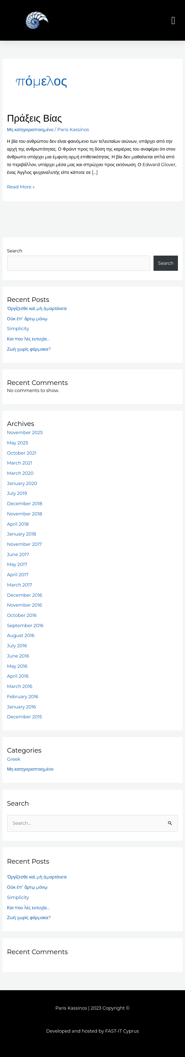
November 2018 (24, 513)
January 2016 (21, 706)
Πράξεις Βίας (34, 118)
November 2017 (24, 544)
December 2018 (24, 503)
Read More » (21, 186)
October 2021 (21, 453)
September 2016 (25, 625)
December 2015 (24, 716)
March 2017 (19, 585)
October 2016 (22, 615)
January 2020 (22, 483)
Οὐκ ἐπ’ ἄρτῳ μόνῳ (27, 318)
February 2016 (23, 696)
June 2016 (18, 656)
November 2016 (24, 605)
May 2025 (17, 442)
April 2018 (18, 524)
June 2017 (18, 554)
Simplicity (18, 328)
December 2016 (24, 595)
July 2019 (17, 493)
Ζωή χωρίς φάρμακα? (29, 349)
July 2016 (17, 645)
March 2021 (19, 463)
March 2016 (20, 686)
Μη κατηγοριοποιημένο (30, 129)
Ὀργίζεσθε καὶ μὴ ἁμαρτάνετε (37, 308)
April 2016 (18, 676)
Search (15, 250)
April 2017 (18, 574)
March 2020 (20, 473)
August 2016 (21, 635)
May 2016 (17, 666)
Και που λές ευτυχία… (28, 338)
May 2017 (17, 564)
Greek (14, 759)
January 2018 (21, 534)
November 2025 (25, 432)
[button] (173, 20)
